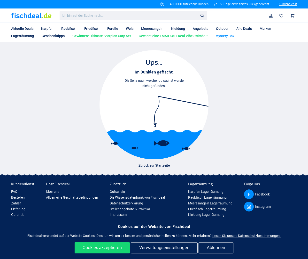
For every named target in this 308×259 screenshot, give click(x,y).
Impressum (118, 215)
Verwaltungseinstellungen (164, 247)
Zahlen (16, 203)
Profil (272, 15)
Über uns (52, 192)
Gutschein (117, 192)
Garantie (17, 215)
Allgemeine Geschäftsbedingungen (72, 197)
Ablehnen (216, 247)
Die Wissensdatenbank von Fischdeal (137, 197)
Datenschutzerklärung (126, 203)
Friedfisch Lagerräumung (207, 209)
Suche (203, 16)
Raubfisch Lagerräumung (207, 197)
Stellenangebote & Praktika (130, 209)
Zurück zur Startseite (154, 165)
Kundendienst (288, 4)
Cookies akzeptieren (102, 247)
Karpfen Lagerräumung (205, 192)
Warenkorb (293, 15)
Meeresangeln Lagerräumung (210, 203)
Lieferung (18, 209)
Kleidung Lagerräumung (206, 215)
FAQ (14, 192)
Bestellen (18, 197)
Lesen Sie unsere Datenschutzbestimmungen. (246, 236)
